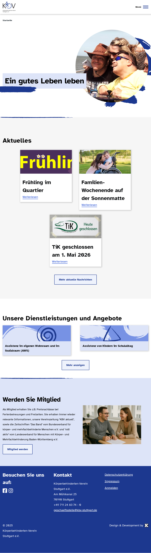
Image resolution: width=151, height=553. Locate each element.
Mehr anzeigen (75, 365)
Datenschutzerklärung (119, 474)
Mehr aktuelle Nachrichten (75, 279)
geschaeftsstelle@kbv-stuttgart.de (75, 510)
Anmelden (111, 488)
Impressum (112, 481)
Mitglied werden (17, 449)
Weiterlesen (30, 197)
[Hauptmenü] (141, 7)
